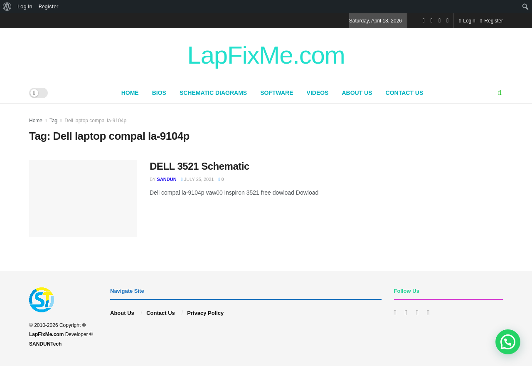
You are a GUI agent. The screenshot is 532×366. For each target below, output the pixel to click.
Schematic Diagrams (213, 92)
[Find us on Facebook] (424, 20)
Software (276, 92)
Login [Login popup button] (467, 21)
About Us (357, 92)
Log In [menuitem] (24, 6)
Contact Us (405, 92)
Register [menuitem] (49, 6)
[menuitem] (7, 6)
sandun (167, 179)
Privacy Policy (205, 313)
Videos (318, 92)
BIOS (159, 92)
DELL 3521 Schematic (199, 166)
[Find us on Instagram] (432, 20)
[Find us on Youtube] (439, 20)
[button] (507, 341)
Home (130, 92)
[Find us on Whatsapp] (447, 20)
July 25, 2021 (197, 179)
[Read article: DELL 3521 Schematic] (83, 198)
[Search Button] (500, 92)
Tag (53, 121)
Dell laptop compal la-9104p (95, 121)
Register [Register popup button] (491, 21)
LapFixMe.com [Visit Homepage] (266, 55)
